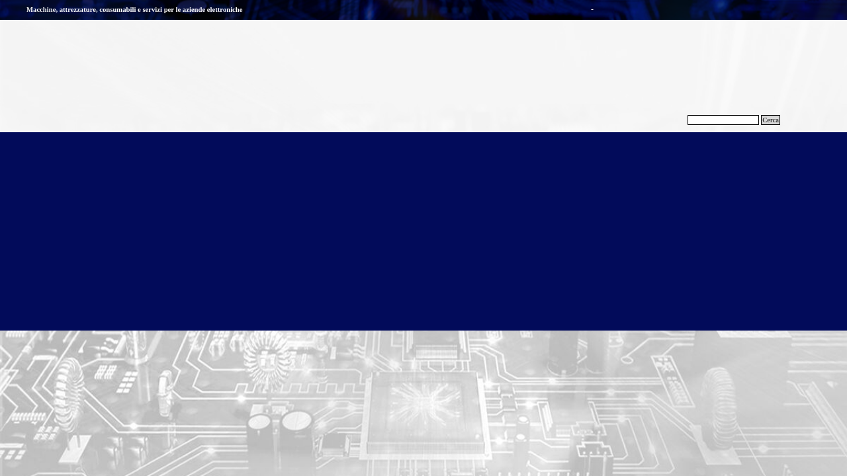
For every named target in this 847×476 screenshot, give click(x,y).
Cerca (770, 120)
